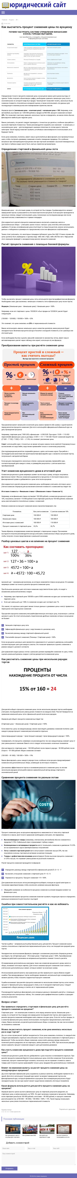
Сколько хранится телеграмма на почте (63, 1136)
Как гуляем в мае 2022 (29, 1135)
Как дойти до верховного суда (45, 1136)
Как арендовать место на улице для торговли (12, 1136)
